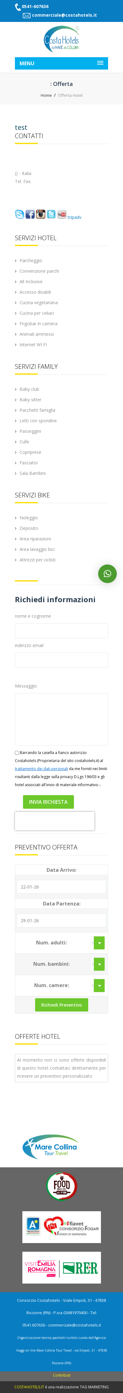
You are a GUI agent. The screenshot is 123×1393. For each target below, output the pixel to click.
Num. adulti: (51, 942)
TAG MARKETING (94, 1387)
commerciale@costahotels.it (64, 15)
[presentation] (54, 821)
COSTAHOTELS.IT (29, 1387)
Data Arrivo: (61, 870)
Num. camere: (51, 985)
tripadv (74, 217)
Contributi (62, 1375)
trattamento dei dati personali (41, 768)
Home (46, 95)
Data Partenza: (61, 903)
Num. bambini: (51, 964)
